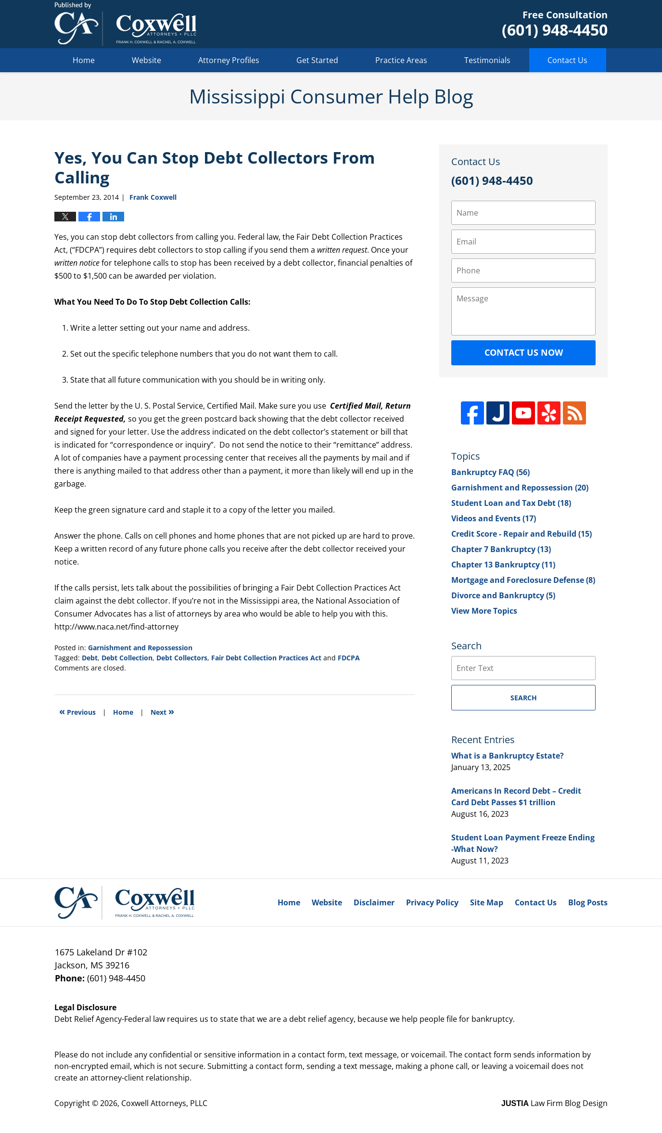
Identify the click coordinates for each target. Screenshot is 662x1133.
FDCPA (349, 657)
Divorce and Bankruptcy (503, 595)
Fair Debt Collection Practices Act (266, 657)
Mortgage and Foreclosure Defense (523, 580)
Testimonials (487, 60)
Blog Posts (588, 902)
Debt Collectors (181, 657)
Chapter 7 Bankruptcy (501, 549)
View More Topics (484, 610)
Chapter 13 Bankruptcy (503, 564)
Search (523, 697)
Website (146, 60)
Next (162, 711)
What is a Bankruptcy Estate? (507, 755)
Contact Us (567, 60)
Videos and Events (493, 518)
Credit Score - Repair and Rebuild (521, 533)
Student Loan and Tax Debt (511, 503)
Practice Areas (401, 60)
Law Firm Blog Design (554, 1103)
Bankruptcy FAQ (490, 472)
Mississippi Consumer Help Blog (125, 24)
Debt (90, 657)
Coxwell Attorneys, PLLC (164, 1103)
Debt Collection (127, 657)
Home (84, 60)
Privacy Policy (432, 902)
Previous (77, 711)
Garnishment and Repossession (140, 647)
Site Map (486, 902)
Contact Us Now (523, 352)
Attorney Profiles (228, 60)
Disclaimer (374, 902)
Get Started (317, 60)
